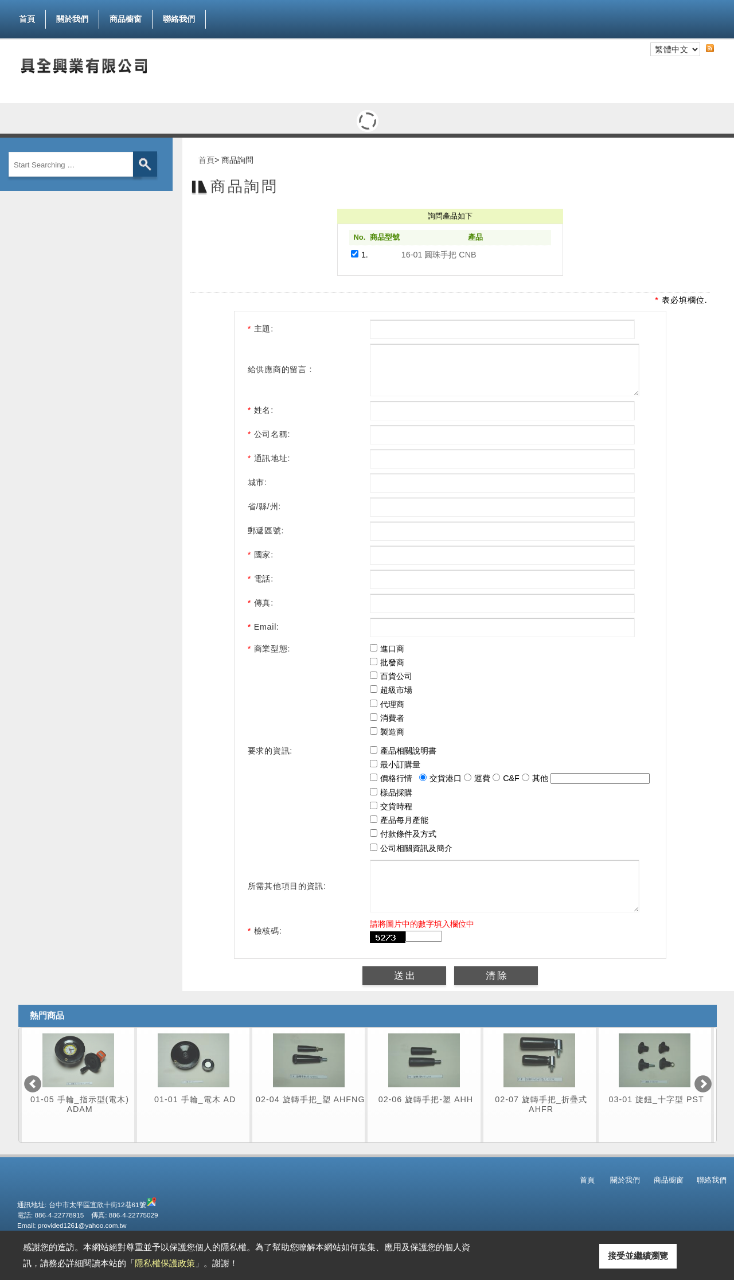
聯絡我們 (179, 19)
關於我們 (72, 19)
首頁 (27, 19)
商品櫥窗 (126, 17)
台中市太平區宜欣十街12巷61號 (97, 1225)
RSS (719, 47)
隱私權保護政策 (165, 1263)
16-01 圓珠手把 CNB (439, 254)
